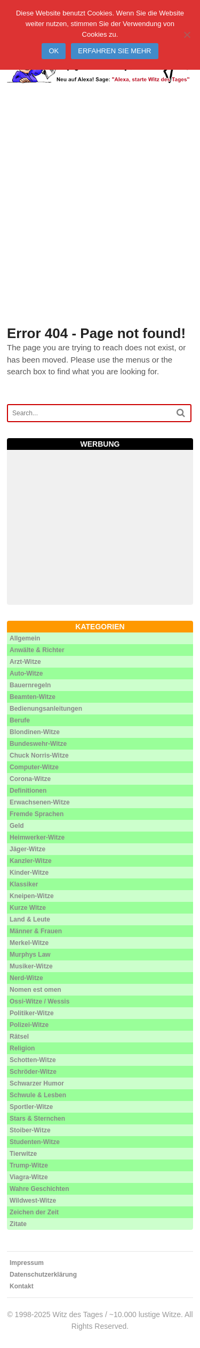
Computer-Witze (34, 767)
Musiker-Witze (31, 966)
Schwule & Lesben (38, 1095)
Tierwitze (23, 1153)
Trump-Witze (29, 1165)
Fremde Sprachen (36, 814)
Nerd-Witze (26, 978)
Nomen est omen (35, 989)
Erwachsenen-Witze (40, 802)
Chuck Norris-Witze (39, 755)
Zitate (18, 1224)
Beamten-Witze (32, 697)
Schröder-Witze (33, 1071)
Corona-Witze (30, 779)
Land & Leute (30, 919)
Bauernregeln (30, 685)
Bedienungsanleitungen (46, 708)
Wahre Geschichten (39, 1189)
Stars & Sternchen (37, 1118)
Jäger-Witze (27, 849)
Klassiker (24, 884)
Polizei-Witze (29, 1025)
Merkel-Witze (29, 943)
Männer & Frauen (36, 931)
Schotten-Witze (33, 1060)
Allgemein (25, 638)
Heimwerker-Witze (37, 837)
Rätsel (19, 1036)
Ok (54, 51)
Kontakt (22, 1286)
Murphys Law (30, 954)
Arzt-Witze (25, 661)
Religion (22, 1048)
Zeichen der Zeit (34, 1212)
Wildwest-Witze (33, 1200)
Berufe (20, 720)
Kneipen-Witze (32, 896)
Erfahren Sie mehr (114, 51)
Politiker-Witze (32, 1013)
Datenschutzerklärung (43, 1274)
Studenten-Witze (35, 1142)
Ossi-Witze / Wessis (39, 1001)
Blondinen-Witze (35, 732)
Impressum (27, 1263)
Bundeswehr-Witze (38, 743)
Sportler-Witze (31, 1107)
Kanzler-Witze (31, 861)
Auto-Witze (26, 673)
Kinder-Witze (29, 872)
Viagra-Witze (29, 1177)
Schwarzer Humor (37, 1083)
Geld (17, 825)
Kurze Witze (28, 907)
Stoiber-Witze (30, 1130)
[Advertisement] (100, 217)
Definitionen (28, 790)
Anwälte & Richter (37, 650)
